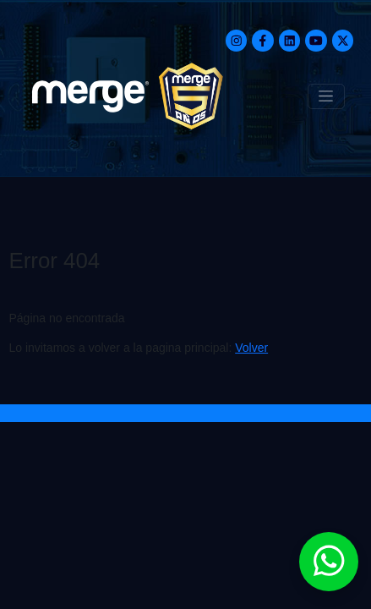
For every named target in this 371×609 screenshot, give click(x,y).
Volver (251, 347)
